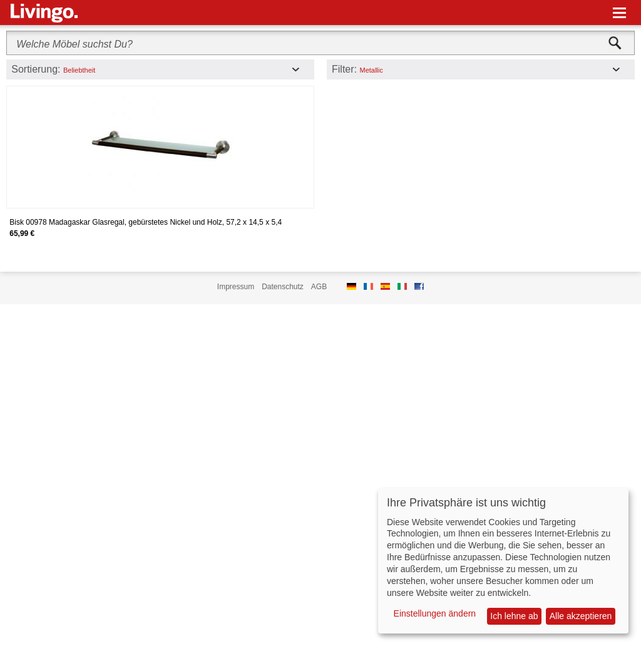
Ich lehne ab (514, 616)
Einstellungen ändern (435, 613)
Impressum (235, 286)
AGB (319, 286)
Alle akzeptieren (581, 616)
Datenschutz (283, 286)
